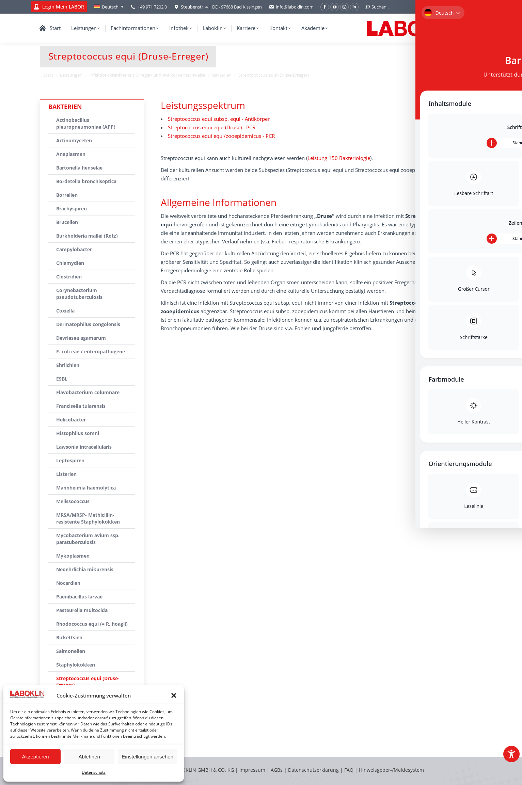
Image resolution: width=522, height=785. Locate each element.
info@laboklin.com (291, 7)
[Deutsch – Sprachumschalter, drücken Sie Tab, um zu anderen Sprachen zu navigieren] (109, 7)
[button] (173, 695)
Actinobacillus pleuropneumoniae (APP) (85, 123)
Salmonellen (70, 651)
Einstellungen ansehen (147, 756)
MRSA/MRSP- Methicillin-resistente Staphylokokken (88, 518)
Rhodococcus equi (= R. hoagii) (92, 624)
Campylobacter (74, 249)
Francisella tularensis (81, 406)
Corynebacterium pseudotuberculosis (79, 293)
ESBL (61, 378)
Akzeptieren (35, 756)
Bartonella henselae (79, 167)
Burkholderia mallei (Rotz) (87, 236)
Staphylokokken (75, 664)
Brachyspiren (71, 208)
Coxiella (65, 310)
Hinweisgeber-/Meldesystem (391, 770)
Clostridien (69, 276)
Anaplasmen (70, 154)
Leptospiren (70, 460)
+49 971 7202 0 (152, 7)
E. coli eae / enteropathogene (90, 351)
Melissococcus (73, 501)
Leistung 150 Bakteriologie (338, 158)
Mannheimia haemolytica (86, 487)
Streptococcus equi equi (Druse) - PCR (211, 127)
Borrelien (67, 195)
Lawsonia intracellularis (84, 447)
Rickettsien (69, 637)
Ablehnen (89, 756)
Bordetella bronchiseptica (86, 181)
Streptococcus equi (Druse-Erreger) (88, 681)
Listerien (66, 474)
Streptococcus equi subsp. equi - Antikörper (219, 118)
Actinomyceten (74, 140)
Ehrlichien (67, 365)
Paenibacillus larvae (79, 596)
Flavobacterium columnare (88, 392)
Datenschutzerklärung (313, 770)
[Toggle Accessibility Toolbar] (511, 754)
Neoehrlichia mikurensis (84, 569)
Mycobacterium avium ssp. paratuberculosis (88, 538)
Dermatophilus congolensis (88, 324)
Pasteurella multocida (82, 610)
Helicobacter (71, 419)
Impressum (252, 770)
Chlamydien (70, 263)
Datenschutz (94, 772)
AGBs (277, 770)
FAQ (348, 770)
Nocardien (68, 583)
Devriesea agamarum (81, 338)
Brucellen (67, 222)
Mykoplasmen (73, 555)
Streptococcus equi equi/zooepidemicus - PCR (221, 135)
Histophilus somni (77, 433)
